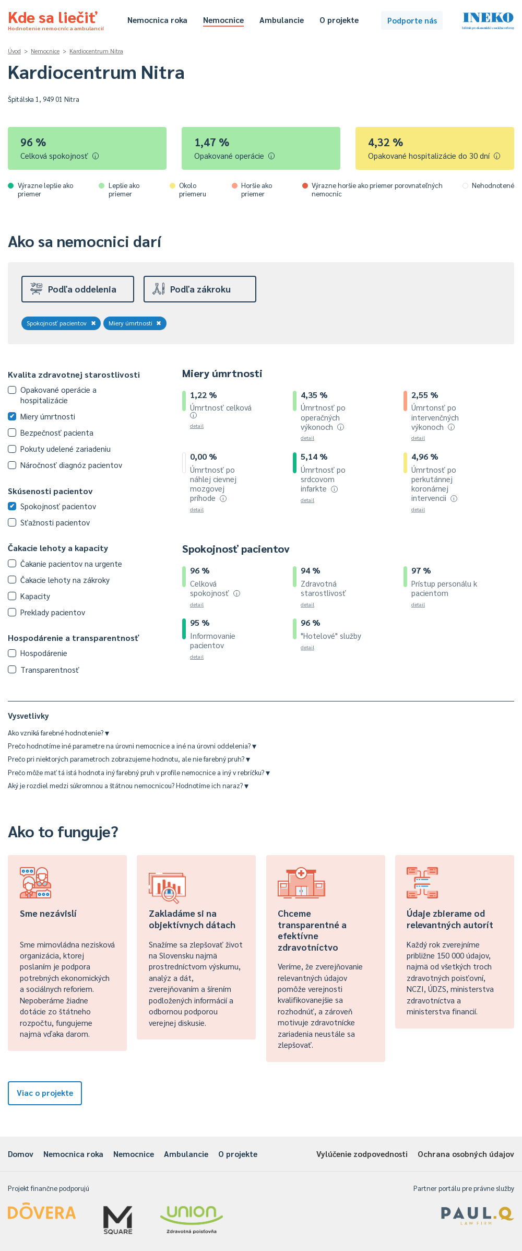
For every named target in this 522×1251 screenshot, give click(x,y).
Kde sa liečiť (56, 18)
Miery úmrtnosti (135, 323)
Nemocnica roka (157, 20)
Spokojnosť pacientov (61, 323)
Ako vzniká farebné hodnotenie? (58, 732)
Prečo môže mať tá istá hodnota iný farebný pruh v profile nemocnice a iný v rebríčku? (139, 772)
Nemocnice (223, 20)
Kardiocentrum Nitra (96, 51)
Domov (20, 1154)
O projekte (339, 20)
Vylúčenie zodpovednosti (362, 1154)
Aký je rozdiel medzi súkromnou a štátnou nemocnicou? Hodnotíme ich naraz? (128, 785)
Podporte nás (412, 20)
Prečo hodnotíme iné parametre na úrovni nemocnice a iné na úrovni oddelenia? (132, 745)
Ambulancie (281, 20)
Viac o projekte (45, 1092)
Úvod (14, 51)
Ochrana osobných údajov (466, 1154)
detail (197, 425)
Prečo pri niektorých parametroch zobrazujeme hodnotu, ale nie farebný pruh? (129, 758)
